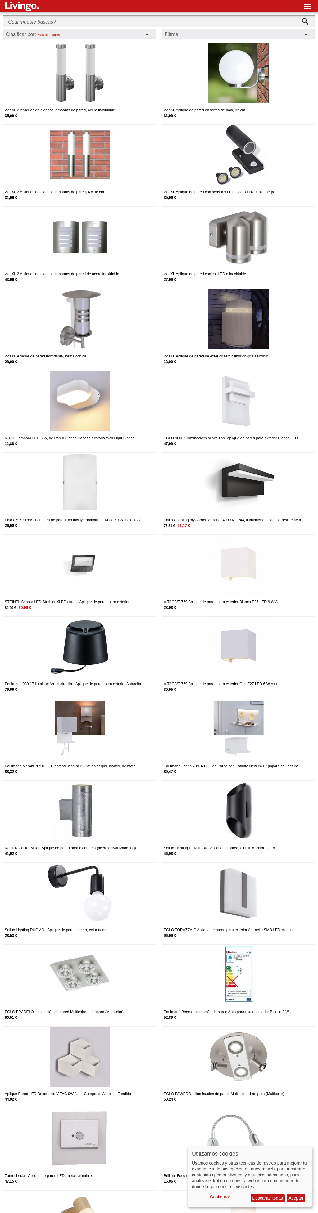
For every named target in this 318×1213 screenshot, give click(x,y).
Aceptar (295, 1198)
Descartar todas (267, 1198)
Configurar (220, 1196)
